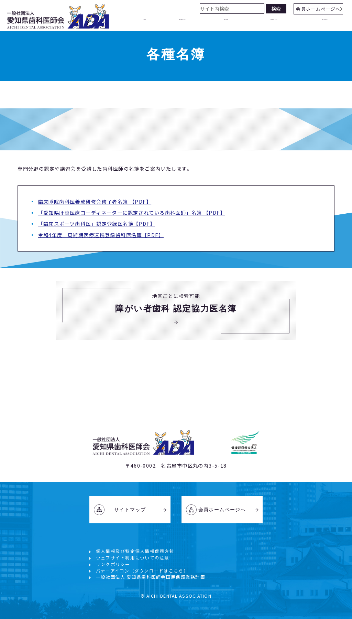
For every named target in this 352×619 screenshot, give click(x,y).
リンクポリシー (113, 564)
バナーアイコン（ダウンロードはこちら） (142, 570)
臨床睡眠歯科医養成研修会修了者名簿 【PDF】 (95, 201)
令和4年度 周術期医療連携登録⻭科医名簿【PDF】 (101, 235)
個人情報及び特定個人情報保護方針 (135, 551)
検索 (276, 8)
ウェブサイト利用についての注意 (132, 557)
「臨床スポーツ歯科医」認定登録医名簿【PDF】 (96, 223)
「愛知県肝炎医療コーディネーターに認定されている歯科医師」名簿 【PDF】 (132, 212)
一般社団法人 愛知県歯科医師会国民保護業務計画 (150, 577)
